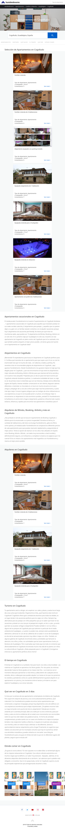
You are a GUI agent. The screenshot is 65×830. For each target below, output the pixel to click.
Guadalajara (42, 6)
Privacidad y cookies (32, 826)
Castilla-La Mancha (31, 6)
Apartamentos (19, 6)
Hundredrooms (9, 6)
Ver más (46, 86)
